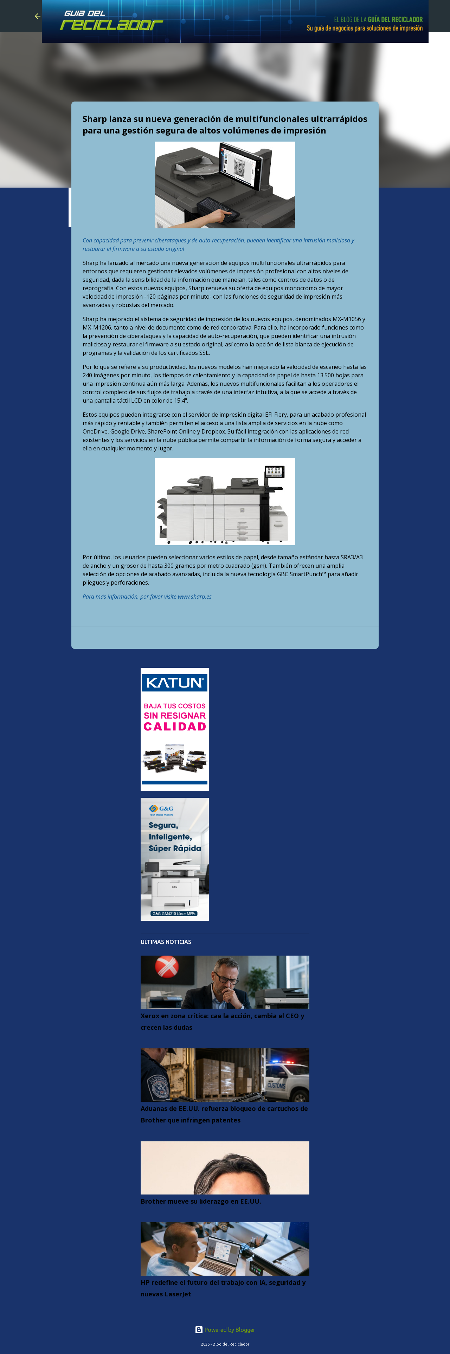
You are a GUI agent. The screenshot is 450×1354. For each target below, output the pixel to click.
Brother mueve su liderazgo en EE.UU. (201, 1201)
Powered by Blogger (225, 1330)
